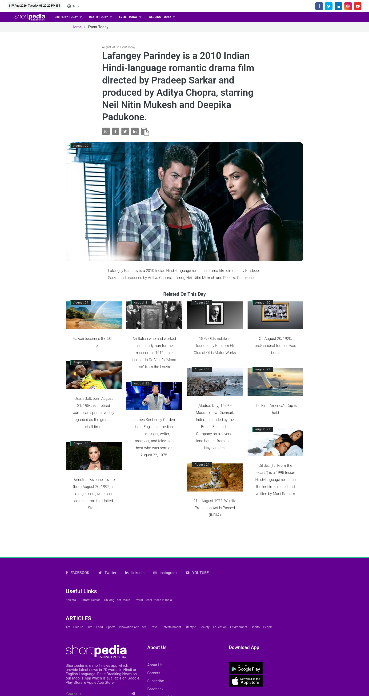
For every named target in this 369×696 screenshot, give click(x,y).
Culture (78, 627)
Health (255, 627)
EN (71, 6)
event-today (128, 17)
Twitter (107, 573)
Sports (110, 627)
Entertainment (171, 627)
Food (99, 627)
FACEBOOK (77, 573)
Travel (154, 627)
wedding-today (160, 17)
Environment (238, 627)
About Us (155, 665)
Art (68, 627)
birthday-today (67, 17)
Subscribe (155, 681)
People (268, 627)
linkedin (134, 573)
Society (204, 627)
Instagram (165, 573)
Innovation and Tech (133, 627)
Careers (153, 673)
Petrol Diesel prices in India (153, 600)
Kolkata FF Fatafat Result (83, 600)
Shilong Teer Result (117, 600)
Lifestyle (190, 627)
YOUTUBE (197, 573)
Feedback (155, 689)
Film (89, 627)
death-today (98, 17)
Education (220, 627)
